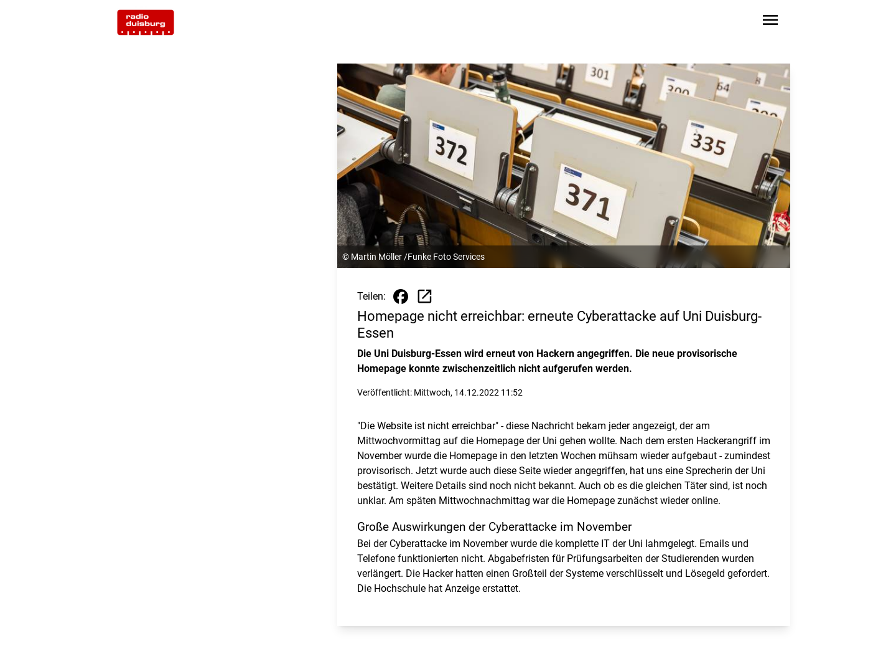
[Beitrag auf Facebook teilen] (400, 296)
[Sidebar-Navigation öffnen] (770, 22)
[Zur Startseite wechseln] (145, 22)
